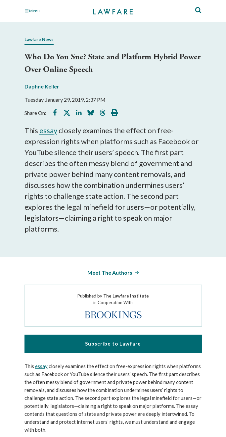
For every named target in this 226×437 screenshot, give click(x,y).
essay (48, 130)
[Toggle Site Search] (198, 10)
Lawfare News (39, 39)
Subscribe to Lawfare (113, 344)
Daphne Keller (41, 86)
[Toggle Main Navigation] (51, 11)
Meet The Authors (109, 272)
